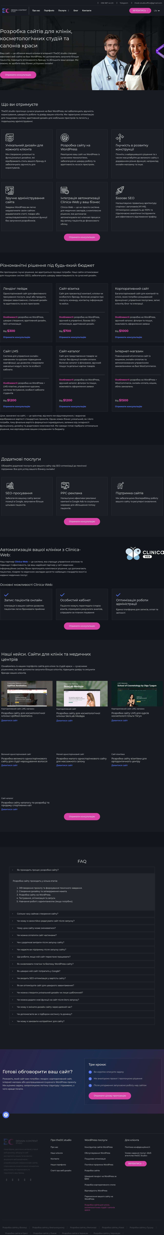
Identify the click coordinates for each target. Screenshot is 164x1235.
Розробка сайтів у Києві (113, 1227)
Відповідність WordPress (96, 1190)
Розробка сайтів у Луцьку (142, 1227)
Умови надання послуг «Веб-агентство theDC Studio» (138, 1153)
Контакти (55, 1158)
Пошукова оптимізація (95, 1158)
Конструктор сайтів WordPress (99, 1146)
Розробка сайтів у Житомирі (83, 1227)
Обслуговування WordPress (97, 1152)
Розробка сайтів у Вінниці (15, 1227)
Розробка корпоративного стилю (100, 1184)
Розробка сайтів (92, 1170)
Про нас (54, 1146)
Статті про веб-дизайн (61, 1170)
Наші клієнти (57, 1152)
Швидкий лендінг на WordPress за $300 (101, 1177)
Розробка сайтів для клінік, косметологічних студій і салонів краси (100, 1207)
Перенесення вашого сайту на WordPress (99, 1197)
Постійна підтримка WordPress (99, 1164)
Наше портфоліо (58, 1164)
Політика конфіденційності (137, 1146)
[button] (82, 870)
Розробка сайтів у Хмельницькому (49, 1227)
